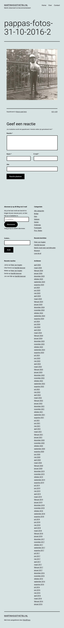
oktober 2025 (38, 279)
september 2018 (39, 514)
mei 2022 (37, 392)
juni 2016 (37, 590)
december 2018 (39, 505)
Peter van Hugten (40, 242)
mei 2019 (37, 491)
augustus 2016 (39, 584)
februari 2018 (38, 533)
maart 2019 (38, 497)
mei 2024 (37, 327)
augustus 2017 (39, 550)
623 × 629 (54, 112)
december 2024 (39, 307)
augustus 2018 (39, 516)
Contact (57, 5)
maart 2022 (38, 398)
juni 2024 (37, 324)
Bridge (36, 214)
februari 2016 (38, 601)
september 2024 (39, 316)
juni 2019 (37, 488)
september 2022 (39, 384)
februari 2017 (38, 567)
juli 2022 (37, 389)
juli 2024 (37, 321)
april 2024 (37, 330)
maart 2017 (38, 564)
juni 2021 (37, 423)
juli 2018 (37, 519)
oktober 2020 (38, 446)
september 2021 (39, 415)
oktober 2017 (38, 545)
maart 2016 (38, 598)
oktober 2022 (38, 381)
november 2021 (39, 409)
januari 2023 (38, 372)
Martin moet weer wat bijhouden (45, 248)
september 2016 (39, 581)
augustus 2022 (39, 386)
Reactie (10, 133)
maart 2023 (38, 367)
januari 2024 (38, 338)
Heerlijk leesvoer (39, 245)
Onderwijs (37, 225)
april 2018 (37, 528)
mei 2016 (37, 593)
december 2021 (39, 406)
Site (8, 164)
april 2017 (37, 562)
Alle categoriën (39, 211)
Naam (9, 154)
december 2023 (39, 341)
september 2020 (39, 449)
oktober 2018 (38, 511)
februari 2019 (38, 499)
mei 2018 (37, 525)
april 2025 (37, 296)
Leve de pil (37, 253)
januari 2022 (38, 403)
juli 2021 (37, 420)
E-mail (36, 154)
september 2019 (39, 480)
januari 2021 (38, 437)
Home (44, 5)
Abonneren (11, 224)
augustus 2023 (39, 352)
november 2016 (39, 576)
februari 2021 (38, 434)
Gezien (36, 222)
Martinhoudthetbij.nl (16, 5)
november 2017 (39, 542)
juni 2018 (37, 522)
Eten (35, 216)
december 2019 (39, 471)
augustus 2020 (39, 451)
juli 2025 (37, 287)
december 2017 (39, 539)
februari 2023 (38, 369)
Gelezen (36, 219)
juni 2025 (37, 290)
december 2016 (39, 573)
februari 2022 (38, 400)
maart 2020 (38, 463)
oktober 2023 (38, 347)
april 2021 (37, 429)
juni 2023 (37, 358)
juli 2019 (37, 485)
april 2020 (37, 460)
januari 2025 (38, 304)
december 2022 (39, 375)
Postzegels (37, 228)
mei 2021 (37, 426)
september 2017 (39, 548)
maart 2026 (38, 268)
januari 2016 (38, 604)
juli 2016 (37, 587)
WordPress (26, 620)
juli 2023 (37, 355)
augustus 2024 (39, 319)
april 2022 (37, 395)
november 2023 (39, 344)
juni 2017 (37, 556)
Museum (37, 250)
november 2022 (39, 378)
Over (50, 5)
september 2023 (39, 350)
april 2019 (37, 494)
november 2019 (39, 474)
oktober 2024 (38, 313)
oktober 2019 (38, 477)
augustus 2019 (39, 483)
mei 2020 (37, 457)
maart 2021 (38, 432)
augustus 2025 (39, 285)
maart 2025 (38, 299)
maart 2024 (38, 333)
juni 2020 (37, 454)
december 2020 (39, 440)
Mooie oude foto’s (21, 112)
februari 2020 (38, 466)
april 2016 (37, 596)
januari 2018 (38, 536)
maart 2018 (38, 531)
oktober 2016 (38, 579)
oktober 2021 (38, 412)
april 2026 (37, 265)
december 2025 (39, 276)
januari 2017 (38, 570)
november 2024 (39, 310)
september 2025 (39, 282)
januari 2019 (38, 502)
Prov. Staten (38, 230)
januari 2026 (38, 273)
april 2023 (37, 364)
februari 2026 (38, 270)
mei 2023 (37, 361)
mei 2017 (37, 559)
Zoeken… (7, 238)
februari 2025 (38, 302)
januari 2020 (38, 468)
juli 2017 (37, 553)
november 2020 (39, 443)
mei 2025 (37, 293)
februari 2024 (38, 335)
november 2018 (39, 508)
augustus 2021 (39, 417)
